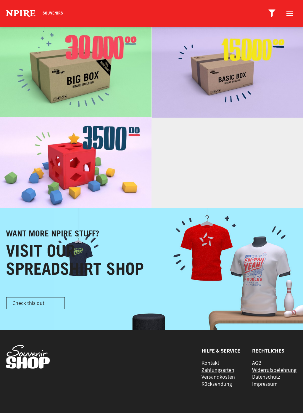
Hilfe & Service (221, 350)
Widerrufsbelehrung (274, 369)
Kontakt (210, 362)
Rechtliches (268, 350)
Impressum (265, 383)
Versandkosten (218, 376)
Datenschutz (266, 376)
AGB (257, 362)
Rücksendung (217, 383)
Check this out (28, 303)
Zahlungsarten (218, 369)
